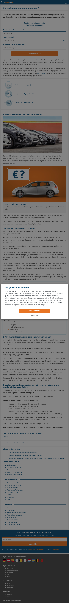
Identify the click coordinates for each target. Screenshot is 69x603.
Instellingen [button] (34, 315)
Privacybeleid (15, 305)
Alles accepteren (34, 311)
